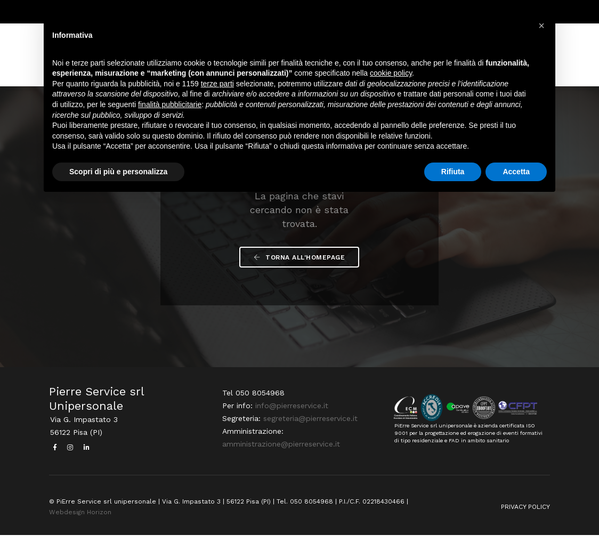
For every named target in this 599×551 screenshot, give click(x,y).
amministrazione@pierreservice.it (280, 461)
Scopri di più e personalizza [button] (118, 172)
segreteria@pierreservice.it (309, 435)
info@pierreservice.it (290, 422)
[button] (541, 25)
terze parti (217, 84)
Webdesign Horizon (80, 528)
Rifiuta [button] (453, 172)
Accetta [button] (516, 172)
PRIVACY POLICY (525, 522)
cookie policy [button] (391, 74)
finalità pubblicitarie (169, 105)
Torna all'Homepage (299, 269)
